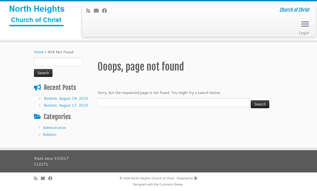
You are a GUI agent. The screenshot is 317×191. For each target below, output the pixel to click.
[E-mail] (98, 10)
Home (39, 52)
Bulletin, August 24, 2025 (66, 98)
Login (304, 32)
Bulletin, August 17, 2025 (66, 105)
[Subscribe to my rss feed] (90, 10)
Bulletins (49, 134)
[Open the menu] (305, 24)
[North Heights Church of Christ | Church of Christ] (37, 17)
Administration (54, 127)
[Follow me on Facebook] (106, 10)
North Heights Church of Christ (152, 178)
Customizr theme (171, 184)
